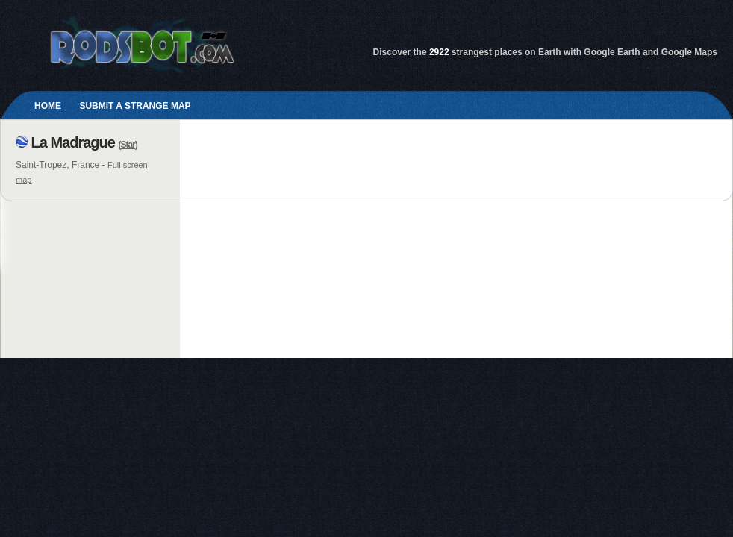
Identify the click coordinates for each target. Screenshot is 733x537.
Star (127, 144)
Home (47, 106)
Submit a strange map (134, 106)
